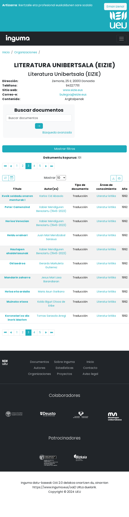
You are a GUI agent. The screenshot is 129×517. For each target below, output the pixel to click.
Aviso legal (90, 374)
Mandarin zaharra (17, 277)
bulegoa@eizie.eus (73, 94)
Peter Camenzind (17, 207)
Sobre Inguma (64, 362)
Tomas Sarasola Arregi (51, 316)
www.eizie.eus (73, 90)
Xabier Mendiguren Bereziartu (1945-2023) (51, 209)
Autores (39, 368)
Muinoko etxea (17, 302)
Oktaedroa (17, 263)
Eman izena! (115, 6)
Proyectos (64, 374)
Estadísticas (64, 368)
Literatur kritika (106, 196)
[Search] (39, 118)
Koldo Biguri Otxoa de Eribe (51, 303)
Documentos (39, 362)
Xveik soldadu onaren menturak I (17, 198)
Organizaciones (25, 52)
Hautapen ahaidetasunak (17, 251)
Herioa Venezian (17, 221)
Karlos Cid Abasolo (51, 196)
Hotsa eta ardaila (17, 291)
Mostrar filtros (64, 149)
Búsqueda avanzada (57, 132)
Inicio (6, 52)
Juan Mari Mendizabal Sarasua (51, 237)
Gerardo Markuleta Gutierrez (51, 265)
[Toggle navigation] (121, 38)
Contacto (90, 368)
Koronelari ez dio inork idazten (17, 318)
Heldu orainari (17, 235)
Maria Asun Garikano (51, 291)
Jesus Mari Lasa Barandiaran (51, 279)
